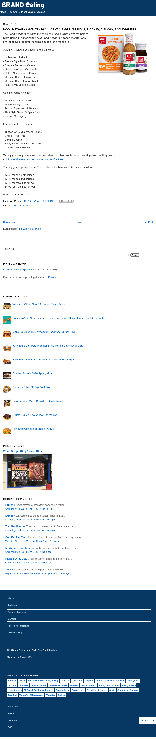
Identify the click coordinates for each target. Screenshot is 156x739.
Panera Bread (62, 690)
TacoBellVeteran (15, 526)
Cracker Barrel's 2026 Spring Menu (32, 373)
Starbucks (122, 690)
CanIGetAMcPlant (16, 537)
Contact (12, 619)
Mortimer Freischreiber (19, 547)
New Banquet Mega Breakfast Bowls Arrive (37, 401)
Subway (134, 690)
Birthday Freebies (17, 612)
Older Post (147, 222)
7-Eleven (12, 680)
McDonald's (30, 690)
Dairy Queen (133, 680)
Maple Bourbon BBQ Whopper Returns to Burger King (43, 331)
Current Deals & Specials (32, 12)
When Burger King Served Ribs (22, 451)
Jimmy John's (106, 685)
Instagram (13, 720)
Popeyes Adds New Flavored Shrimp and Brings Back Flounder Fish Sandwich (58, 317)
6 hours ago (55, 541)
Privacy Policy (15, 632)
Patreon (52, 277)
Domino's (23, 685)
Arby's (22, 680)
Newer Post (9, 222)
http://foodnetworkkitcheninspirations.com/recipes (34, 159)
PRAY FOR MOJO (16, 558)
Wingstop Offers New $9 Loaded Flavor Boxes (39, 304)
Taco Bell (12, 695)
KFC (117, 685)
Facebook (13, 706)
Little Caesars (15, 690)
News (3, 12)
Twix (8, 569)
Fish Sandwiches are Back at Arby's (33, 428)
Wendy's (23, 695)
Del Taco (12, 685)
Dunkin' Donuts (38, 685)
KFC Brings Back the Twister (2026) (22, 519)
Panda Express (45, 690)
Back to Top (147, 720)
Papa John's (78, 690)
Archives (12, 605)
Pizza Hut (91, 690)
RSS (10, 727)
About (11, 598)
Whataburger (36, 695)
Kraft (17, 205)
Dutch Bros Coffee (58, 685)
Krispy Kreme (129, 685)
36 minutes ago (47, 509)
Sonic (112, 690)
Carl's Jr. (65, 680)
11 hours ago (63, 573)
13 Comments (49, 201)
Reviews (12, 12)
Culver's (120, 680)
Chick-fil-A (77, 680)
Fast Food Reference (18, 626)
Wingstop (50, 695)
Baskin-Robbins (36, 680)
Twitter (11, 713)
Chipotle (89, 680)
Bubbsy (10, 504)
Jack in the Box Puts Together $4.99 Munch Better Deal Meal (47, 345)
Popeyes (102, 690)
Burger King (52, 680)
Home (78, 222)
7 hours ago (45, 563)
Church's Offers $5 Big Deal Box (31, 387)
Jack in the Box (88, 685)
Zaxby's (62, 695)
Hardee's (74, 685)
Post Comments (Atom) (30, 229)
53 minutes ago (47, 519)
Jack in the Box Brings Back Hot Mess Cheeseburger (43, 359)
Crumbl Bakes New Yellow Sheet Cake (34, 414)
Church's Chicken (105, 680)
